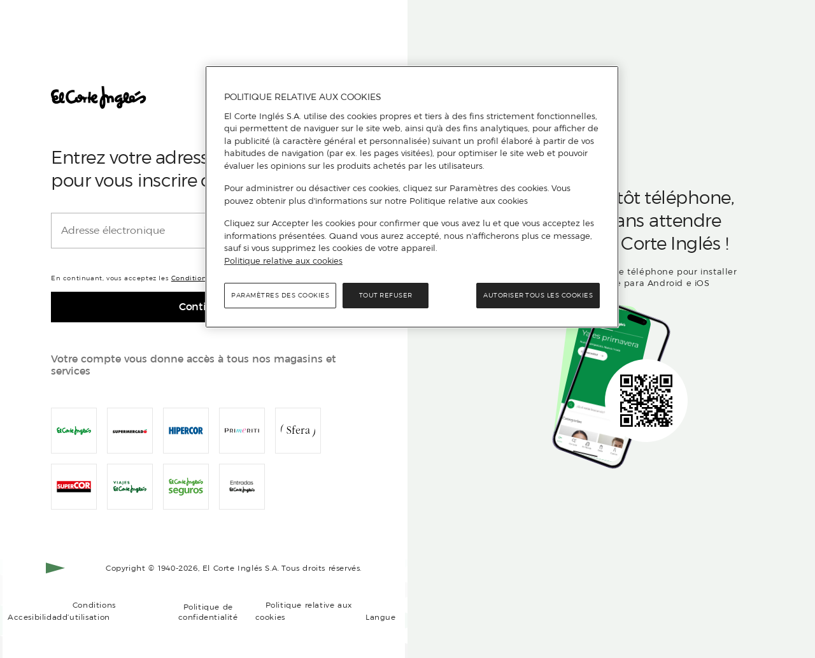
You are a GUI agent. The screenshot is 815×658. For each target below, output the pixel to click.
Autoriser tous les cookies (538, 295)
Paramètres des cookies (280, 295)
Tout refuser (386, 295)
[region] (412, 197)
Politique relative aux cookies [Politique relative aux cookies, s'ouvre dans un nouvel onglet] (283, 260)
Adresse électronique (113, 230)
